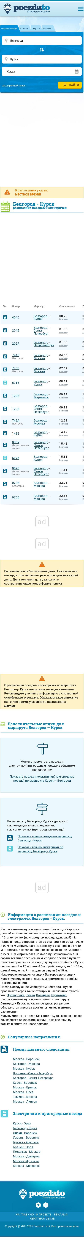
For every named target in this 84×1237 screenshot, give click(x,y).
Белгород (41, 316)
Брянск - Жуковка (26, 1142)
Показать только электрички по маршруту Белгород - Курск (40, 849)
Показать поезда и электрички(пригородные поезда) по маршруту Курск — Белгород (42, 778)
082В (15, 468)
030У (15, 442)
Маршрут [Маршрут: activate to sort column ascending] (39, 306)
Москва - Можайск (26, 1166)
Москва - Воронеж (26, 1059)
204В (15, 330)
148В (15, 433)
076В (15, 497)
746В (15, 368)
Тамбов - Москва (25, 1097)
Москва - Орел (23, 1092)
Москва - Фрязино (26, 1161)
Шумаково (59, 995)
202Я (15, 343)
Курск (38, 319)
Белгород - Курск (25, 1128)
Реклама (61, 1214)
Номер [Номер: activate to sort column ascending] (16, 306)
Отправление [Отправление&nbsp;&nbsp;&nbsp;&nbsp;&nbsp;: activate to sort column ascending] (68, 306)
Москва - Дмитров (26, 1156)
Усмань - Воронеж (26, 1137)
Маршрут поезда (9, 28)
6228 (15, 458)
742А (15, 420)
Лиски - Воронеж (25, 1133)
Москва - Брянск (25, 1087)
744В (15, 355)
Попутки (36, 28)
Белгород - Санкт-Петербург (33, 1078)
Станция (24, 28)
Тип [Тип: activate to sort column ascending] (5, 306)
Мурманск (41, 397)
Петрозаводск (44, 345)
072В (15, 483)
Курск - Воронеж (25, 1083)
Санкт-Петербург (41, 331)
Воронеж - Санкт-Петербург (33, 1073)
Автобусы (47, 28)
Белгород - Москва (26, 1064)
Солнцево (43, 995)
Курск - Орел (22, 1123)
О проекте (44, 1214)
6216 (15, 383)
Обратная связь (42, 1218)
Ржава (30, 995)
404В (15, 317)
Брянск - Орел (23, 1147)
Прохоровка (15, 995)
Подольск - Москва (26, 1151)
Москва (39, 358)
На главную (25, 1214)
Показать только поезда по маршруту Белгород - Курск (45, 838)
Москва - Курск (24, 1068)
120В (15, 396)
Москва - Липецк (25, 1101)
